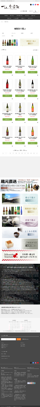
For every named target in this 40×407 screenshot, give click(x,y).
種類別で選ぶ (6, 21)
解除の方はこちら (25, 338)
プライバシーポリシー (4, 355)
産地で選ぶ (27, 15)
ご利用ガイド (23, 18)
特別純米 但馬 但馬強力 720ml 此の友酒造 (7, 66)
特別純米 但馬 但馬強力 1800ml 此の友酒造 (7, 90)
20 (22, 152)
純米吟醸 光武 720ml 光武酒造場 (20, 114)
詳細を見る (7, 71)
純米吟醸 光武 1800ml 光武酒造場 (20, 137)
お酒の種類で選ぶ (19, 15)
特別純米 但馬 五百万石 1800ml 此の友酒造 (32, 67)
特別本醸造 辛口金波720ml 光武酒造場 (7, 137)
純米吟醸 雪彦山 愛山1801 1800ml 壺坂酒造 (7, 114)
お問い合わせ (30, 18)
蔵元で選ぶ (12, 15)
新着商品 (6, 15)
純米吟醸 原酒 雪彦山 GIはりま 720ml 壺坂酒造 (20, 90)
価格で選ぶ (33, 15)
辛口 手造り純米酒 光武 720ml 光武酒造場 (32, 114)
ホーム (2, 21)
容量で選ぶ (9, 18)
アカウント (36, 0)
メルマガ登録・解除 (24, 11)
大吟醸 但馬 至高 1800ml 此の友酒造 (20, 66)
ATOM (4, 352)
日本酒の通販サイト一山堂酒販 (11, 403)
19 (19, 152)
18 (16, 152)
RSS (2, 352)
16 (10, 152)
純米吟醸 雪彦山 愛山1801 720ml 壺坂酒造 (33, 90)
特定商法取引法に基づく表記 (6, 353)
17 (13, 152)
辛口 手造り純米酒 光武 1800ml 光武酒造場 (32, 137)
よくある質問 (16, 18)
